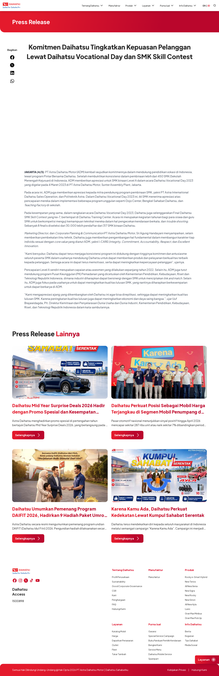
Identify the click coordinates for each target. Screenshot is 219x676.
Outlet (115, 645)
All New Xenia (191, 586)
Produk (131, 5)
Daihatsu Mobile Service (159, 654)
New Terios (190, 581)
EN (204, 5)
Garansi (152, 631)
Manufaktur (114, 5)
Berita (188, 631)
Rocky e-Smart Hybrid (196, 577)
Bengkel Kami (155, 645)
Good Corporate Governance (123, 586)
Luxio (187, 609)
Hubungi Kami (119, 609)
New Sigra (190, 590)
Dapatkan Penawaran (122, 640)
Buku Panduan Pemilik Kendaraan (159, 640)
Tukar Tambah (119, 654)
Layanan (148, 5)
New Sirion (190, 599)
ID (209, 5)
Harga (115, 636)
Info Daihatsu (188, 5)
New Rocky (190, 595)
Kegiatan (189, 636)
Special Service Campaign (159, 636)
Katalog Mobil (119, 631)
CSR (114, 590)
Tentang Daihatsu (92, 5)
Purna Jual (167, 5)
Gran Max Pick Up (193, 618)
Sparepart (153, 658)
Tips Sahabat (191, 640)
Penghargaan (118, 599)
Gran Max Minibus (193, 613)
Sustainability (118, 581)
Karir (114, 595)
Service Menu (154, 649)
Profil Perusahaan (120, 577)
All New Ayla (190, 604)
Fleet (114, 649)
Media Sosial (191, 645)
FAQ (114, 604)
